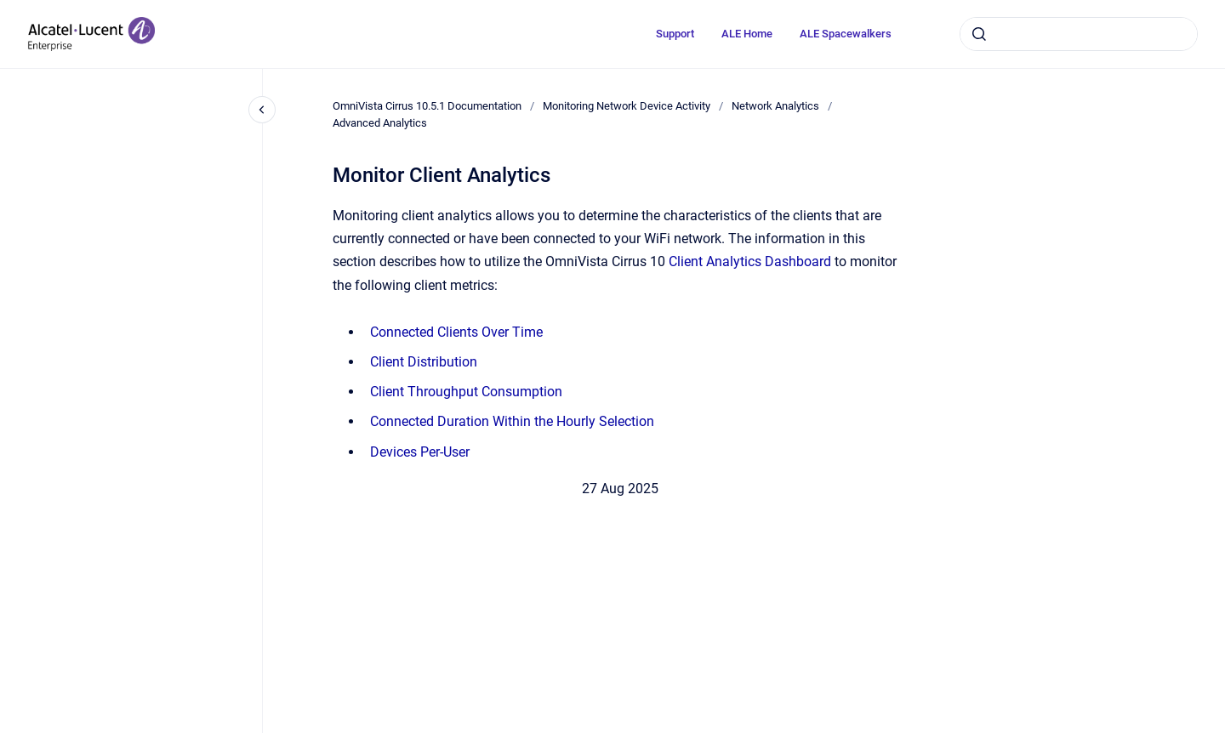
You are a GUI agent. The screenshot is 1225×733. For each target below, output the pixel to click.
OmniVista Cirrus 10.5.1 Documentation (427, 105)
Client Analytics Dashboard (750, 261)
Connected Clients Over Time (456, 332)
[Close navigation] (262, 109)
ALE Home (746, 33)
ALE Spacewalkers (846, 33)
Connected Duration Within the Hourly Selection (512, 421)
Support (675, 33)
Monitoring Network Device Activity (626, 105)
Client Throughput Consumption (466, 392)
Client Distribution (423, 362)
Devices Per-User (420, 452)
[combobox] (1078, 34)
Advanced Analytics (380, 122)
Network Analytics (775, 105)
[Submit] (979, 34)
